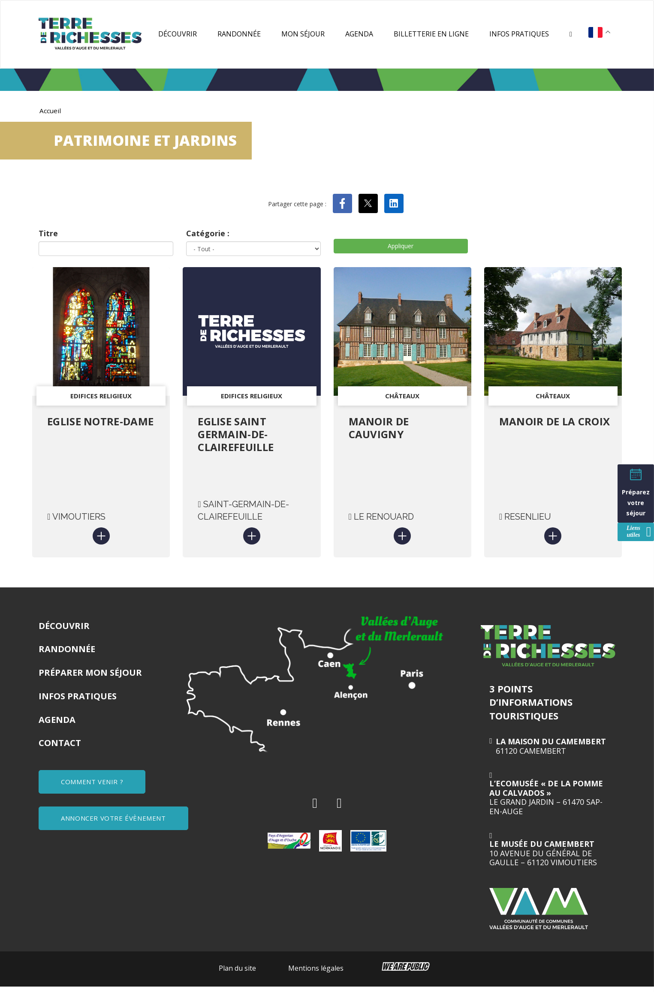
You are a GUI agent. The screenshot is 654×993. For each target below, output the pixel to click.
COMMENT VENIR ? (94, 787)
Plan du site (237, 974)
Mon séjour (303, 34)
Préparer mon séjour (90, 678)
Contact (60, 749)
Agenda (359, 34)
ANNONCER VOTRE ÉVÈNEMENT (115, 822)
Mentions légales (316, 974)
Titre (48, 233)
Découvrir (177, 34)
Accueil (50, 110)
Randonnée (239, 34)
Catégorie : (207, 233)
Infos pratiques (519, 34)
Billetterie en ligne (431, 34)
